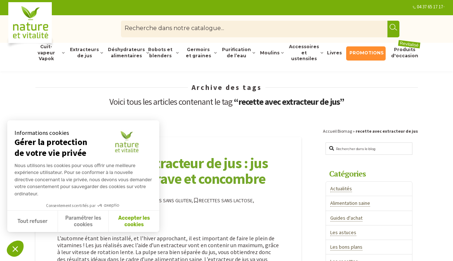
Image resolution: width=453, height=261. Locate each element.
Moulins (270, 52)
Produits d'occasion (405, 52)
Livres (334, 52)
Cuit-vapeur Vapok (46, 52)
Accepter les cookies (134, 221)
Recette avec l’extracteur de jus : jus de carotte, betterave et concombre (162, 171)
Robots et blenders (160, 52)
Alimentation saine (350, 203)
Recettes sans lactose (223, 201)
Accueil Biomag (337, 131)
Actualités (341, 188)
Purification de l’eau (236, 52)
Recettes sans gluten (164, 201)
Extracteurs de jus (84, 52)
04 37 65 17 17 (430, 7)
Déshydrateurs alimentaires (125, 52)
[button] (15, 248)
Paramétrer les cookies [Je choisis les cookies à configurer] (83, 221)
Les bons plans (346, 247)
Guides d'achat (346, 218)
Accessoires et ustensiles (304, 52)
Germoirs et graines (198, 52)
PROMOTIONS (366, 52)
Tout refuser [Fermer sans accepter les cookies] (32, 221)
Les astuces (343, 232)
